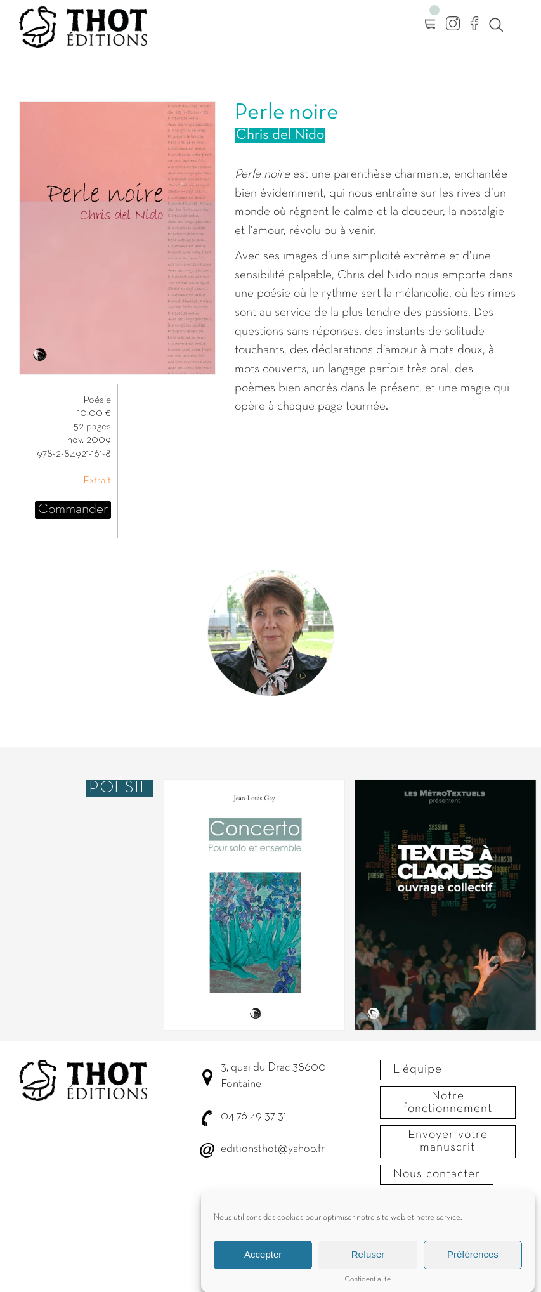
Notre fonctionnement (447, 1102)
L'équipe (417, 1069)
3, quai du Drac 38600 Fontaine (273, 1076)
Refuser (368, 1262)
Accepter (263, 1262)
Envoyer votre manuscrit (448, 1141)
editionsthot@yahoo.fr (273, 1149)
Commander (73, 510)
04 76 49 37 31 (253, 1116)
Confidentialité (368, 1287)
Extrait (97, 480)
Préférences (473, 1262)
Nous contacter (436, 1174)
